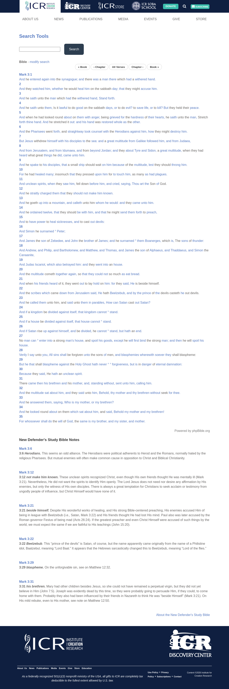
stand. (114, 312)
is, (172, 240)
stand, (114, 331)
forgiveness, (120, 364)
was (96, 79)
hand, (94, 98)
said (70, 302)
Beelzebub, (118, 293)
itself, (73, 312)
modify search (39, 62)
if (26, 312)
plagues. (161, 174)
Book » (154, 66)
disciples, (54, 164)
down (63, 293)
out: (72, 122)
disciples (76, 141)
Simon (30, 231)
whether (57, 88)
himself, (64, 331)
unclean (31, 183)
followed (152, 141)
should (78, 193)
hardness (137, 117)
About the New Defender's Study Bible (183, 615)
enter (42, 340)
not (86, 193)
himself (52, 141)
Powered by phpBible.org (192, 430)
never (103, 364)
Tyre (137, 150)
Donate (171, 6)
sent (119, 383)
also (59, 264)
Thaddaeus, (179, 250)
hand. (152, 79)
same (84, 421)
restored (107, 122)
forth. (111, 98)
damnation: (174, 364)
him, (48, 88)
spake (34, 164)
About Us (30, 19)
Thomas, (111, 250)
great (110, 141)
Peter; (61, 231)
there (112, 79)
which (51, 264)
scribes (36, 293)
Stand (103, 98)
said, (126, 283)
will (131, 340)
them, (49, 107)
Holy (78, 364)
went (99, 264)
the (147, 183)
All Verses (118, 66)
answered (37, 402)
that (121, 88)
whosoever (32, 421)
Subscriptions (164, 676)
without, (109, 383)
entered (35, 79)
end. (139, 331)
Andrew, (31, 250)
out (92, 221)
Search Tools (34, 36)
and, (87, 383)
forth (22, 122)
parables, (98, 302)
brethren (55, 383)
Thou (135, 183)
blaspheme (50, 364)
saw (65, 183)
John (74, 240)
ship (81, 164)
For (21, 174)
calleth (77, 202)
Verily (23, 354)
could (99, 274)
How (109, 302)
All (51, 354)
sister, (124, 421)
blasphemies (130, 354)
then (179, 340)
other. (137, 122)
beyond (95, 150)
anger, (95, 117)
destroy (175, 131)
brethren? (107, 402)
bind (143, 340)
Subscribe (200, 6)
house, (79, 340)
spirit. (79, 373)
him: (79, 264)
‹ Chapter (100, 66)
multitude (121, 141)
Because (25, 373)
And (22, 79)
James (30, 240)
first (136, 340)
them (80, 117)
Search (74, 49)
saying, (126, 183)
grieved (115, 117)
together (62, 274)
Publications (90, 19)
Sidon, (152, 150)
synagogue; (69, 79)
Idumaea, (69, 150)
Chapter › (137, 66)
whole (118, 122)
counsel (96, 131)
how (151, 131)
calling (140, 383)
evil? (129, 107)
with (87, 117)
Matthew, (92, 250)
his (84, 122)
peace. (195, 107)
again (45, 79)
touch (120, 174)
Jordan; (106, 150)
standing (97, 383)
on (104, 164)
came (67, 155)
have (32, 221)
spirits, (42, 183)
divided (53, 312)
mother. (140, 421)
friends (43, 283)
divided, (86, 331)
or (115, 107)
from (132, 141)
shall (63, 354)
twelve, (48, 212)
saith (33, 98)
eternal (161, 364)
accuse (146, 88)
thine (29, 122)
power (41, 221)
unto (75, 155)
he (107, 202)
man (105, 79)
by (134, 293)
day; (115, 88)
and (81, 79)
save (140, 107)
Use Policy (153, 672)
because (118, 164)
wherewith (147, 354)
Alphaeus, (157, 250)
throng (176, 164)
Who (67, 402)
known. (108, 193)
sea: (94, 141)
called (34, 302)
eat (128, 274)
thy (113, 392)
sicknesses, (65, 221)
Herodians (122, 131)
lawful (63, 107)
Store (201, 19)
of (157, 183)
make (92, 193)
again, (72, 274)
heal (81, 88)
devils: (100, 221)
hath (127, 331)
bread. (135, 274)
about (68, 117)
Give (176, 19)
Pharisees (38, 131)
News (59, 19)
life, (146, 107)
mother (120, 392)
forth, (56, 131)
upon (98, 174)
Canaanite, (26, 255)
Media (123, 19)
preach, (152, 212)
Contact (178, 676)
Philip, (48, 250)
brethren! (158, 411)
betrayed (69, 264)
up (40, 202)
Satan (123, 302)
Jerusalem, (40, 150)
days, (109, 107)
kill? (160, 107)
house (35, 321)
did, (60, 155)
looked (34, 411)
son (43, 240)
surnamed (47, 231)
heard (23, 155)
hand (90, 122)
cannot (102, 312)
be (79, 212)
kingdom (37, 312)
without (155, 392)
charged (46, 193)
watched (38, 88)
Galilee (141, 141)
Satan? (145, 302)
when (51, 183)
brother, (102, 421)
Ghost (87, 364)
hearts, (160, 117)
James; (103, 240)
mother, (78, 383)
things (48, 155)
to (84, 141)
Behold (119, 411)
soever (160, 354)
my (77, 402)
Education (87, 668)
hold (96, 283)
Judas (30, 264)
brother (89, 240)
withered (141, 79)
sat (47, 392)
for (123, 117)
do (50, 421)
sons (184, 240)
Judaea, (185, 141)
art (142, 183)
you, (45, 354)
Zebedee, (57, 240)
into (52, 79)
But (166, 107)
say (31, 354)
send (123, 212)
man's (70, 340)
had (129, 79)
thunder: (198, 240)
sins (56, 354)
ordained (36, 212)
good (79, 107)
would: (114, 202)
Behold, (104, 392)
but (121, 331)
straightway (76, 131)
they (91, 274)
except (118, 340)
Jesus (29, 141)
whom (100, 202)
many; (50, 174)
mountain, (59, 202)
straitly (34, 193)
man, (193, 117)
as (125, 122)
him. (155, 88)
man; (165, 340)
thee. (176, 392)
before (94, 183)
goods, (108, 340)
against (135, 131)
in (90, 302)
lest (151, 164)
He (132, 283)
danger (147, 364)
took (87, 131)
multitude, (175, 150)
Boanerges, (153, 240)
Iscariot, (40, 264)
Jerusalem (82, 293)
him (87, 88)
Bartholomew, (69, 250)
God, (70, 421)
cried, (116, 183)
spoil (94, 340)
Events (150, 19)
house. (118, 264)
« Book (82, 66)
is (136, 364)
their (151, 117)
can (115, 302)
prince (146, 293)
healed (40, 174)
